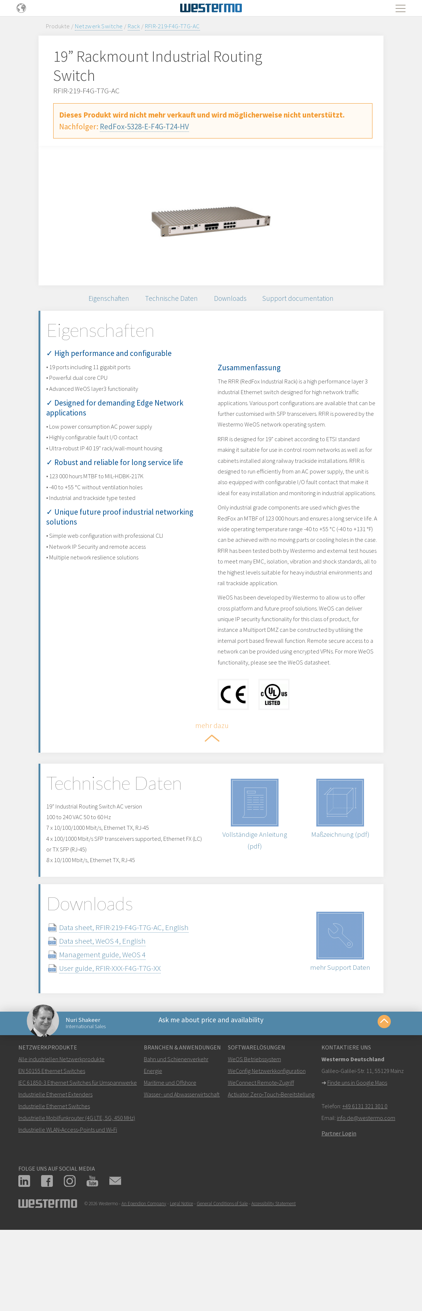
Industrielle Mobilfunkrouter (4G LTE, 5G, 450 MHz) (76, 1202)
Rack (134, 26)
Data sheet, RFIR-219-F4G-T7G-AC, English (138, 1004)
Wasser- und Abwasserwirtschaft (182, 1179)
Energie (153, 1155)
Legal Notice (181, 1288)
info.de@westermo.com (366, 1202)
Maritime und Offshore (170, 1167)
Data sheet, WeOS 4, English (116, 1018)
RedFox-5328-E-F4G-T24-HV (144, 127)
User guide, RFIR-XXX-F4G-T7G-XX (124, 1045)
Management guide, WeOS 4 (116, 1032)
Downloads (234, 301)
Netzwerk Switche (99, 26)
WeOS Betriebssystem (254, 1144)
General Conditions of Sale (222, 1288)
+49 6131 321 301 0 (365, 1191)
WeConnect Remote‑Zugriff (261, 1167)
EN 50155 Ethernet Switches (51, 1155)
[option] (211, 216)
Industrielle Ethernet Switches (54, 1191)
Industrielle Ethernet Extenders (55, 1179)
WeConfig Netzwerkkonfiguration (267, 1155)
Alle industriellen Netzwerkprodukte (61, 1144)
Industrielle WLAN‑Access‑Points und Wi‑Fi (67, 1214)
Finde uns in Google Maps (357, 1167)
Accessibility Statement (273, 1288)
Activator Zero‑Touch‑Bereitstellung (271, 1179)
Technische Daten (169, 301)
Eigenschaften (98, 301)
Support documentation (309, 301)
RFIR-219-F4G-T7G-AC (172, 26)
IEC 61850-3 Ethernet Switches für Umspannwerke (77, 1167)
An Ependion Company (143, 1288)
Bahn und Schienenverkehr (176, 1144)
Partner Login (338, 1218)
